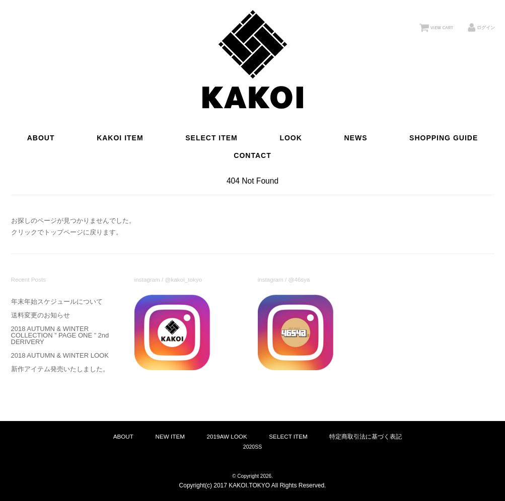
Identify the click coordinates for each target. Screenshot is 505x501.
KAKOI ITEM (120, 138)
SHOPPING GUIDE (443, 138)
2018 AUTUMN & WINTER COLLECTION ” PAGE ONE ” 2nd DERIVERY (60, 335)
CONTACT (252, 155)
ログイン (486, 28)
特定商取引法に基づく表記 (365, 436)
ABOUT (41, 138)
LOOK (290, 138)
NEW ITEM (170, 436)
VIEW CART (441, 28)
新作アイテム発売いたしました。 (60, 369)
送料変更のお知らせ (40, 315)
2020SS (252, 447)
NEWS (355, 138)
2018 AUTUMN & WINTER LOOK (60, 355)
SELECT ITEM (211, 138)
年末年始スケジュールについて (57, 301)
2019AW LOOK (227, 436)
